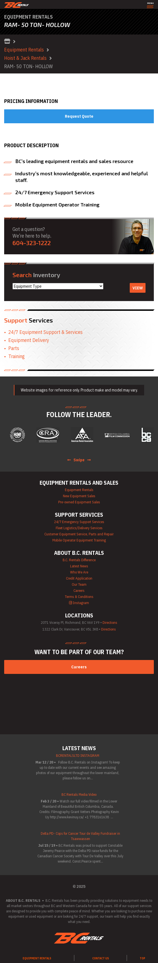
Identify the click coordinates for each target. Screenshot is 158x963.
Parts (13, 348)
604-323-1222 (31, 242)
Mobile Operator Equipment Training (79, 540)
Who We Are (79, 572)
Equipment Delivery (28, 340)
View (137, 287)
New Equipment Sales (79, 496)
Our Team (79, 584)
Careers (79, 590)
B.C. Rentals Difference (79, 560)
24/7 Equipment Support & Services (45, 332)
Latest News (79, 566)
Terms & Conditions (79, 596)
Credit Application (79, 578)
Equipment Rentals (24, 49)
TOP (142, 958)
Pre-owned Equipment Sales (79, 502)
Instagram (79, 602)
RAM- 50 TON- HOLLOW (28, 66)
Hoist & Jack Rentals (25, 58)
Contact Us (100, 958)
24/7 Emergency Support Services (79, 521)
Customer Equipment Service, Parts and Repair (79, 534)
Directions (110, 622)
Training (16, 356)
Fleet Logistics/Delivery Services (79, 528)
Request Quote (79, 116)
